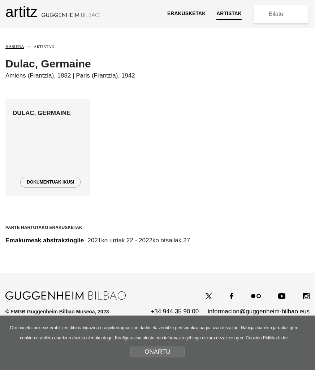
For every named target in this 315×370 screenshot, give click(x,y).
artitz (52, 12)
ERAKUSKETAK (186, 13)
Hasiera (14, 46)
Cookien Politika (261, 337)
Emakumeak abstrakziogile (44, 240)
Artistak (44, 46)
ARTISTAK (229, 13)
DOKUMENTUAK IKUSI (50, 182)
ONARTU (157, 351)
